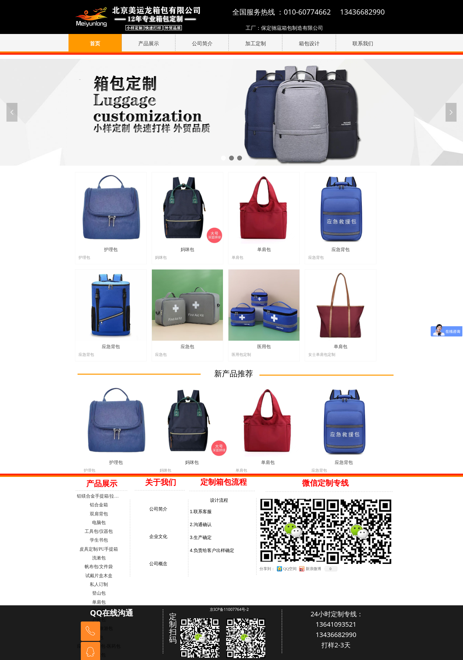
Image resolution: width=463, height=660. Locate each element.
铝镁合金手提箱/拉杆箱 (100, 496)
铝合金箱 (99, 504)
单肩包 (99, 602)
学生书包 (99, 540)
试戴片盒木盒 (98, 575)
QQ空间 (290, 568)
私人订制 (99, 584)
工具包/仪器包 (99, 531)
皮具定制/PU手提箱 (98, 549)
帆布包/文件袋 (99, 566)
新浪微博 (313, 568)
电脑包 (99, 522)
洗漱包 (99, 558)
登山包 (99, 593)
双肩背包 (99, 514)
